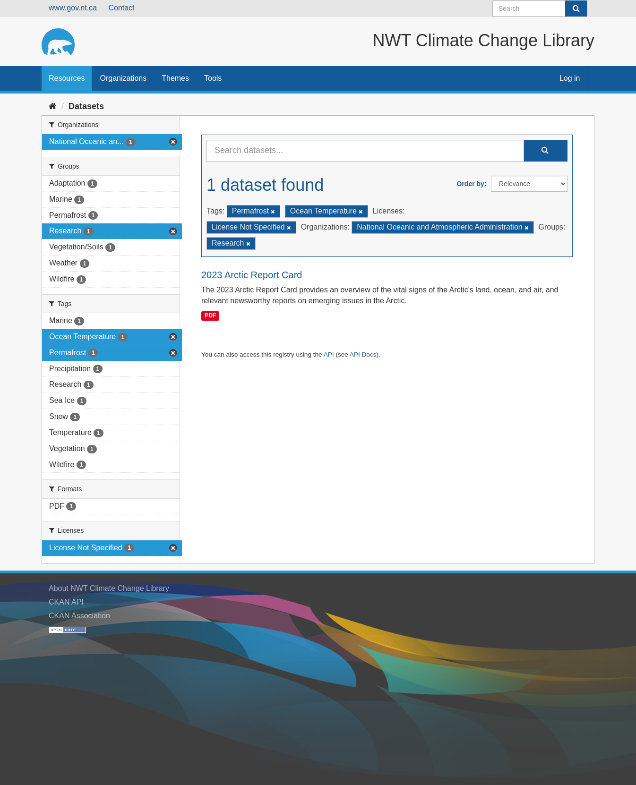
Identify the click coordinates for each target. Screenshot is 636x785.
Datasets (86, 106)
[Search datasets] (539, 8)
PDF (210, 315)
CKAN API (66, 602)
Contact (121, 8)
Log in (569, 78)
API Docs (363, 354)
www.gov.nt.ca (73, 8)
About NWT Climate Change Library (109, 588)
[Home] (53, 106)
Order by (470, 184)
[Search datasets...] (365, 151)
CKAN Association (79, 616)
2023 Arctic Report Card (251, 275)
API (329, 354)
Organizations (123, 78)
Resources (67, 78)
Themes (175, 78)
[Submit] (576, 8)
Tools (213, 78)
